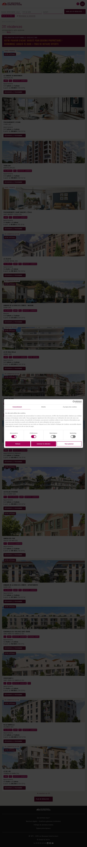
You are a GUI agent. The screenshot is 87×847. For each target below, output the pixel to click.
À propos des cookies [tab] (70, 407)
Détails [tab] (43, 407)
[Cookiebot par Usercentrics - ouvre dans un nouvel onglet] (74, 402)
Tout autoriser (69, 444)
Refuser (17, 444)
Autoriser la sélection (43, 444)
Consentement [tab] (17, 407)
